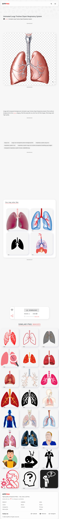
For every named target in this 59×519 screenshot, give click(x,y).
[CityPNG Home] (5, 4)
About (22, 504)
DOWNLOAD (31, 310)
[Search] (51, 3)
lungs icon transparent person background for (22, 142)
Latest (4, 504)
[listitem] (34, 513)
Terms (40, 504)
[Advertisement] (29, 28)
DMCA (40, 509)
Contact (23, 507)
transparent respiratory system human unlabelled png (17, 148)
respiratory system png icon (42, 142)
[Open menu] (55, 3)
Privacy (41, 507)
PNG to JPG (5, 509)
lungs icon (6, 142)
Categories (5, 507)
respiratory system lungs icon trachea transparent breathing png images (35, 145)
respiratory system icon (9, 145)
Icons (15, 113)
